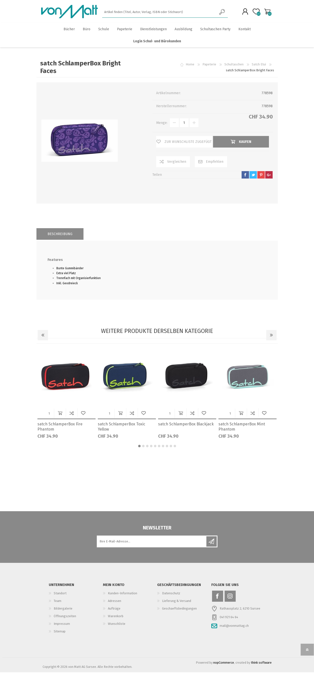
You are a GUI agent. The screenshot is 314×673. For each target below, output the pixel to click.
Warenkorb (266, 12)
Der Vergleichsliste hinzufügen (71, 413)
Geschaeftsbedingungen (179, 609)
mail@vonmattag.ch (234, 626)
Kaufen (60, 413)
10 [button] (175, 447)
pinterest (261, 175)
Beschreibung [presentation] (60, 235)
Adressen (114, 601)
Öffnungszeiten (65, 617)
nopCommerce (223, 663)
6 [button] (159, 447)
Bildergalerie (63, 609)
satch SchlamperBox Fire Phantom (60, 427)
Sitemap (60, 632)
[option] (66, 396)
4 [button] (151, 447)
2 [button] (143, 447)
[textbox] (159, 12)
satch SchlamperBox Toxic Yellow (121, 427)
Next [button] (271, 336)
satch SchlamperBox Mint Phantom (241, 427)
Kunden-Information (122, 594)
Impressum (62, 624)
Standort (60, 594)
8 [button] (167, 447)
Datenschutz (171, 594)
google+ (269, 175)
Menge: (161, 124)
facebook (245, 175)
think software (261, 663)
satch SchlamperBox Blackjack (186, 424)
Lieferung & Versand (176, 601)
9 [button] (171, 447)
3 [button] (147, 447)
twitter (253, 175)
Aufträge (114, 609)
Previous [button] (43, 336)
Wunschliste (83, 413)
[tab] (59, 234)
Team (57, 601)
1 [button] (139, 447)
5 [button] (155, 447)
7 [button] (163, 447)
